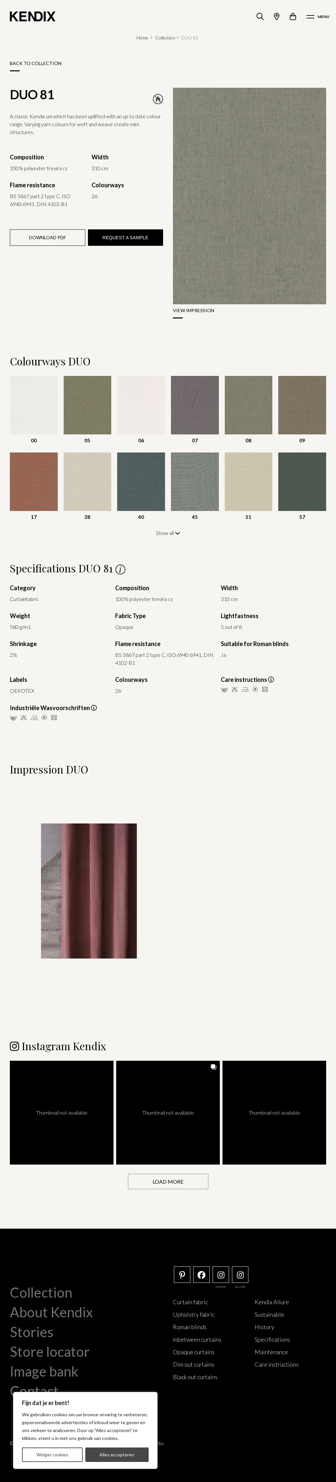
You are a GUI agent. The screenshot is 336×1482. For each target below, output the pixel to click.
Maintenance (271, 1351)
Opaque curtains (194, 1351)
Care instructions (277, 1364)
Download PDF (47, 237)
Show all (168, 533)
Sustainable (269, 1314)
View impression (193, 310)
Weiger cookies (52, 1454)
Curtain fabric (190, 1301)
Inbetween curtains (197, 1339)
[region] (85, 1430)
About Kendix (51, 1312)
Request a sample (125, 237)
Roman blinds (190, 1326)
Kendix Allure (272, 1301)
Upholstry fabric (194, 1314)
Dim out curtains (193, 1364)
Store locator (50, 1351)
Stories (31, 1331)
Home (142, 37)
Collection (165, 37)
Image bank (44, 1371)
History (264, 1326)
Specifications (272, 1339)
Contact (34, 1390)
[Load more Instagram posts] (168, 1181)
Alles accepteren (116, 1454)
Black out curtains (195, 1376)
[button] (62, 1112)
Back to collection (35, 63)
